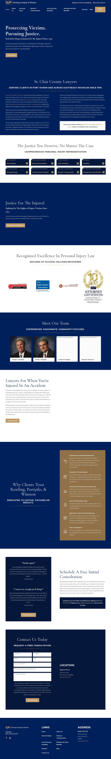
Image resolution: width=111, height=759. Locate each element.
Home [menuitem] (7, 9)
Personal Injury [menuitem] (22, 9)
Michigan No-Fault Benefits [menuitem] (70, 9)
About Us (59, 701)
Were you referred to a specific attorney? (25, 639)
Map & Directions (65, 647)
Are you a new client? (19, 633)
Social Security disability (16, 104)
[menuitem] (8, 743)
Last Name (36, 623)
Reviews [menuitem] (85, 9)
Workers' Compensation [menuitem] (35, 9)
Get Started (11, 55)
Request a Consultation (15, 216)
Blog (57, 718)
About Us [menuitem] (14, 9)
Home (44, 701)
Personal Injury (46, 706)
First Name (17, 623)
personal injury (27, 99)
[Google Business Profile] (10, 708)
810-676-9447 (99, 3)
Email (34, 628)
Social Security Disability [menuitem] (52, 9)
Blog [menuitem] (91, 9)
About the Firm (12, 401)
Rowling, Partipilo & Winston (14, 95)
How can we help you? (20, 644)
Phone (16, 628)
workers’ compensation (33, 104)
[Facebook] (6, 708)
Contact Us (100, 9)
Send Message (32, 670)
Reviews (44, 718)
